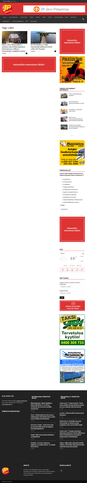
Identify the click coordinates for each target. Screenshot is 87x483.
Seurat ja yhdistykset (18, 21)
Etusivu (5, 17)
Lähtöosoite (63, 284)
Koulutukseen (66, 179)
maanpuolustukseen (68, 187)
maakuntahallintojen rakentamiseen (73, 199)
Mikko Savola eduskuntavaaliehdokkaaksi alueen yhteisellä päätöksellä (76, 119)
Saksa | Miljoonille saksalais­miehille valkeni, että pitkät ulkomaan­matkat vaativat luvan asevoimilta (72, 445)
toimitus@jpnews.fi (7, 404)
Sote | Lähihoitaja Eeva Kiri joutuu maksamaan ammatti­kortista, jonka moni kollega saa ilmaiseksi (43, 417)
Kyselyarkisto (64, 209)
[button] (83, 19)
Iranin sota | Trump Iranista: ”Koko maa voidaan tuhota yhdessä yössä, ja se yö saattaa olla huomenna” (72, 405)
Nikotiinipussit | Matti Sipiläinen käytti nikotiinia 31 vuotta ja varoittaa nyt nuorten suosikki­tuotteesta (41, 406)
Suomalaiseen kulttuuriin (69, 194)
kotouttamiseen (67, 182)
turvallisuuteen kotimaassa (70, 189)
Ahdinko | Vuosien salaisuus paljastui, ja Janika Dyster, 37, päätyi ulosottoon (43, 445)
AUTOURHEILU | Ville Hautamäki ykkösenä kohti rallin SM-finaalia (41, 47)
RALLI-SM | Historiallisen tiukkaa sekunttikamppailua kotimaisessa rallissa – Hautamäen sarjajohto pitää (13, 48)
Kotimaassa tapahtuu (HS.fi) (41, 397)
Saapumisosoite (64, 290)
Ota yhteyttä (33, 21)
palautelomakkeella (21, 401)
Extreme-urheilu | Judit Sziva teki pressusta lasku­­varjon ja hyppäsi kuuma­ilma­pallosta (42, 427)
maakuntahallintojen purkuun (71, 202)
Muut (66, 17)
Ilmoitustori (6, 21)
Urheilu (50, 17)
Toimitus (4, 53)
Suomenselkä (23, 17)
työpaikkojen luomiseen (69, 197)
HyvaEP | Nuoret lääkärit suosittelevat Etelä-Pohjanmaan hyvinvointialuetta (77, 127)
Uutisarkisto (73, 17)
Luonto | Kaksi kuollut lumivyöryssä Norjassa (72, 414)
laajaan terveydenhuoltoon (70, 192)
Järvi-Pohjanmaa (13, 17)
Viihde (44, 17)
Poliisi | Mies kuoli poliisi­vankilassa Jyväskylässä (42, 436)
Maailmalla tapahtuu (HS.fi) (70, 397)
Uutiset (31, 17)
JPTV (27, 21)
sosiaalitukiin (66, 184)
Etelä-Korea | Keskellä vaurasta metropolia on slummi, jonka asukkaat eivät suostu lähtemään (71, 423)
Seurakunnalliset (58, 17)
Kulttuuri (38, 17)
